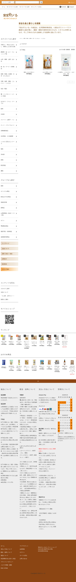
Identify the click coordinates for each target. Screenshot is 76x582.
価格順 (68, 49)
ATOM (6, 568)
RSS (2, 568)
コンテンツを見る (36, 7)
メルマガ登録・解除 (6, 565)
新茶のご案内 (4, 299)
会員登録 (22, 549)
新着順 (73, 49)
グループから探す (24, 7)
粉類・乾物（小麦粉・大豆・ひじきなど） (32, 38)
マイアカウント (24, 546)
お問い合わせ (23, 558)
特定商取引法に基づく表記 (8, 558)
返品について (4, 555)
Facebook (62, 7)
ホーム (3, 7)
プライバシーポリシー (7, 561)
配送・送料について (6, 552)
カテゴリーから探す (12, 7)
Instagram (70, 7)
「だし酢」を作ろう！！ (7, 296)
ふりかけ (43, 38)
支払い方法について (6, 549)
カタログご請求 (5, 288)
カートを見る (23, 555)
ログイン (22, 552)
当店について (4, 292)
